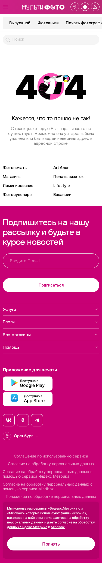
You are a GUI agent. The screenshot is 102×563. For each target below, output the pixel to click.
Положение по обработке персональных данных (51, 496)
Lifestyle (61, 185)
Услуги (50, 309)
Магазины (12, 176)
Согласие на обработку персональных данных (51, 464)
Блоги (50, 321)
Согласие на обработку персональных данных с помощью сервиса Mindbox (47, 486)
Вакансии (62, 194)
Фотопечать (15, 167)
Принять (51, 544)
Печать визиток (68, 176)
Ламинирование (18, 185)
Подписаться (51, 285)
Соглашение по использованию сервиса (51, 456)
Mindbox (58, 527)
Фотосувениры (17, 194)
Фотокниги (48, 22)
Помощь (50, 347)
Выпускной (19, 22)
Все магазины (50, 334)
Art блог (61, 167)
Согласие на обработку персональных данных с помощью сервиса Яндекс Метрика (47, 473)
